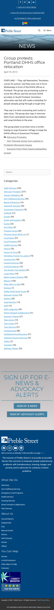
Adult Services (10, 188)
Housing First (9, 259)
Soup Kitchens (10, 302)
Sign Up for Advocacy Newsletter (27, 13)
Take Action (9, 320)
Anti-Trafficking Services (14, 199)
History (7, 249)
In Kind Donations (11, 266)
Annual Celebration (12, 195)
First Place (8, 227)
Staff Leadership (11, 309)
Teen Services (10, 327)
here (42, 453)
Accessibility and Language (27, 18)
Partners (7, 288)
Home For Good (11, 252)
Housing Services (11, 263)
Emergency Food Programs (12, 493)
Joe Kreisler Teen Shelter (14, 270)
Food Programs (10, 241)
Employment (6, 523)
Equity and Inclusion (12, 220)
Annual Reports (7, 519)
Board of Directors (12, 202)
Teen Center (9, 323)
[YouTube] (29, 2)
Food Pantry (9, 238)
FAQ (3, 527)
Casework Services (12, 206)
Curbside (7, 213)
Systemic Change (11, 316)
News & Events (7, 531)
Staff (6, 306)
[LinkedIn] (33, 2)
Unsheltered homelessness (15, 334)
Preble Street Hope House (15, 291)
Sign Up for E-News (27, 7)
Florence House (10, 231)
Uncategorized (10, 331)
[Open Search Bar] (39, 30)
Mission (7, 281)
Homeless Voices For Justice (16, 256)
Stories (4, 542)
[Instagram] (25, 2)
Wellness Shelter (11, 348)
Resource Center (11, 295)
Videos (7, 341)
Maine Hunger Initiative (14, 277)
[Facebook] (20, 2)
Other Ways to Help (12, 284)
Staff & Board (6, 538)
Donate (7, 217)
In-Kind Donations (8, 560)
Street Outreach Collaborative (16, 313)
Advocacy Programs (17, 137)
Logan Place (9, 274)
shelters (7, 298)
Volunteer (8, 345)
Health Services (10, 245)
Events (7, 224)
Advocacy (5, 485)
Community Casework (13, 209)
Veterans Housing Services (15, 338)
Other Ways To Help (9, 564)
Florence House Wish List (15, 234)
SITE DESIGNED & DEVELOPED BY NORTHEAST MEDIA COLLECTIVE (28, 607)
